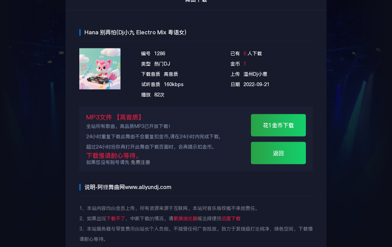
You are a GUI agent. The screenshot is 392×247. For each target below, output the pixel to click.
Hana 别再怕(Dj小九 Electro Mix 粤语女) (135, 32)
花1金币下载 (278, 125)
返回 (278, 153)
